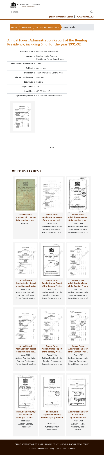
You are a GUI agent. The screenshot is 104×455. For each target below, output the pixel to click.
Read (52, 147)
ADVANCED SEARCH (85, 16)
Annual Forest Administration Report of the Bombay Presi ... (52, 217)
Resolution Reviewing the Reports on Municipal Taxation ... (25, 414)
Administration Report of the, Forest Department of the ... (78, 414)
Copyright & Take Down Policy (75, 444)
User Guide (61, 448)
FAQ (52, 448)
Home (14, 27)
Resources (26, 27)
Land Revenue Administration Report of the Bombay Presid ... (25, 217)
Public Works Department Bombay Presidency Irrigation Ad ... (52, 416)
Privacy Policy (52, 444)
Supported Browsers (38, 448)
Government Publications (47, 27)
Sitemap (71, 448)
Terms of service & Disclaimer (29, 444)
